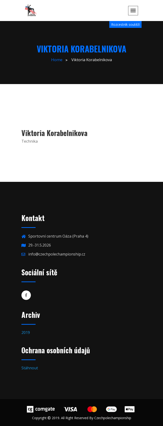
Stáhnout (29, 368)
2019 (25, 332)
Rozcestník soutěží (125, 24)
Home (56, 59)
